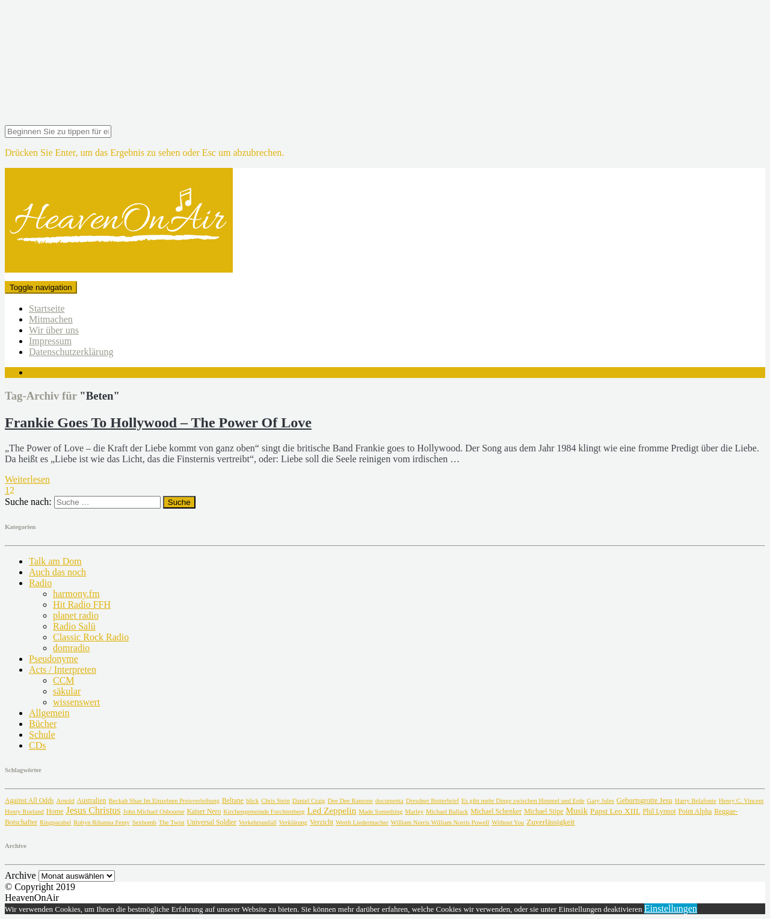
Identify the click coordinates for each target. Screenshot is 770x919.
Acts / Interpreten (62, 669)
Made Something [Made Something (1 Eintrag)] (380, 811)
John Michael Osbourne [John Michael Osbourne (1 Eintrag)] (154, 811)
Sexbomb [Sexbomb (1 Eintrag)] (144, 822)
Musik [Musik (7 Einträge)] (577, 810)
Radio (40, 583)
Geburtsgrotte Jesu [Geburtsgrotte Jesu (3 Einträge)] (645, 800)
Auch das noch (57, 572)
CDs (37, 745)
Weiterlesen (27, 479)
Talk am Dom (55, 561)
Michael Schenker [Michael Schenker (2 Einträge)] (496, 811)
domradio (71, 648)
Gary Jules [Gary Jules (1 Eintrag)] (600, 800)
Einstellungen (670, 908)
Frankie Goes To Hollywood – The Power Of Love (158, 422)
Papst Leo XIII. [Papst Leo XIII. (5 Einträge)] (615, 810)
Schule (42, 734)
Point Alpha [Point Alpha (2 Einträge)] (695, 811)
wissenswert (76, 702)
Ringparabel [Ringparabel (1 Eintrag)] (55, 822)
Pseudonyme (53, 659)
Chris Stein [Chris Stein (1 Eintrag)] (275, 800)
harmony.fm (76, 594)
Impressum (50, 341)
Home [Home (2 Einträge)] (55, 811)
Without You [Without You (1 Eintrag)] (507, 822)
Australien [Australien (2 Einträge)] (91, 801)
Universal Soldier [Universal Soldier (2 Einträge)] (211, 822)
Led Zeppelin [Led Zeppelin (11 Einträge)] (331, 810)
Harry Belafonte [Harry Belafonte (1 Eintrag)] (695, 800)
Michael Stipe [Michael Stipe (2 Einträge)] (543, 811)
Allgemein (49, 713)
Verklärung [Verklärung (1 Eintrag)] (293, 822)
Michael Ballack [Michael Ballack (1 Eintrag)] (447, 811)
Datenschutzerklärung (71, 352)
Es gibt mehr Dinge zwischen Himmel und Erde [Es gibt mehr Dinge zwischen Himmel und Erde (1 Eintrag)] (523, 800)
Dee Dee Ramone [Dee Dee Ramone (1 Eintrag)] (350, 800)
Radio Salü (74, 626)
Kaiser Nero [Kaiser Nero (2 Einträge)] (203, 811)
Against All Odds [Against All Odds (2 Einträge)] (29, 801)
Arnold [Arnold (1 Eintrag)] (65, 800)
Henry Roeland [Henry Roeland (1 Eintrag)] (24, 811)
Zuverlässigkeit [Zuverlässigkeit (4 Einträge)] (550, 821)
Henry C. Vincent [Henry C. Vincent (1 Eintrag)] (741, 800)
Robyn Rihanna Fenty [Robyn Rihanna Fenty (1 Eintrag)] (101, 822)
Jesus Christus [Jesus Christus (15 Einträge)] (93, 810)
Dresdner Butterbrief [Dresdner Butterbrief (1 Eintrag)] (432, 800)
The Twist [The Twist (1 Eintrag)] (172, 822)
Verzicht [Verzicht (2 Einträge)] (321, 822)
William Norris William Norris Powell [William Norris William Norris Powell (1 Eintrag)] (440, 822)
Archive (20, 875)
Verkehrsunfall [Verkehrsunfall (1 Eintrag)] (258, 822)
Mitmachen (51, 319)
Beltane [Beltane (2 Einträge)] (233, 801)
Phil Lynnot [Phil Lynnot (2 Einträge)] (659, 811)
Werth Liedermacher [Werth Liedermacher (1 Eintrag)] (362, 822)
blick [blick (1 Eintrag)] (252, 800)
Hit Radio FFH (82, 604)
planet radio (76, 615)
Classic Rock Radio (91, 637)
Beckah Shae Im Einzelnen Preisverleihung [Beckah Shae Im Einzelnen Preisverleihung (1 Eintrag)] (164, 800)
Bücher (43, 724)
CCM (64, 680)
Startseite (47, 308)
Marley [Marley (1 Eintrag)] (414, 811)
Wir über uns (54, 330)
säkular (67, 691)
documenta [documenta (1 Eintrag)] (389, 800)
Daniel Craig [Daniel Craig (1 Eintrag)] (308, 800)
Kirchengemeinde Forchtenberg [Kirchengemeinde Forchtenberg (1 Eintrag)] (263, 811)
